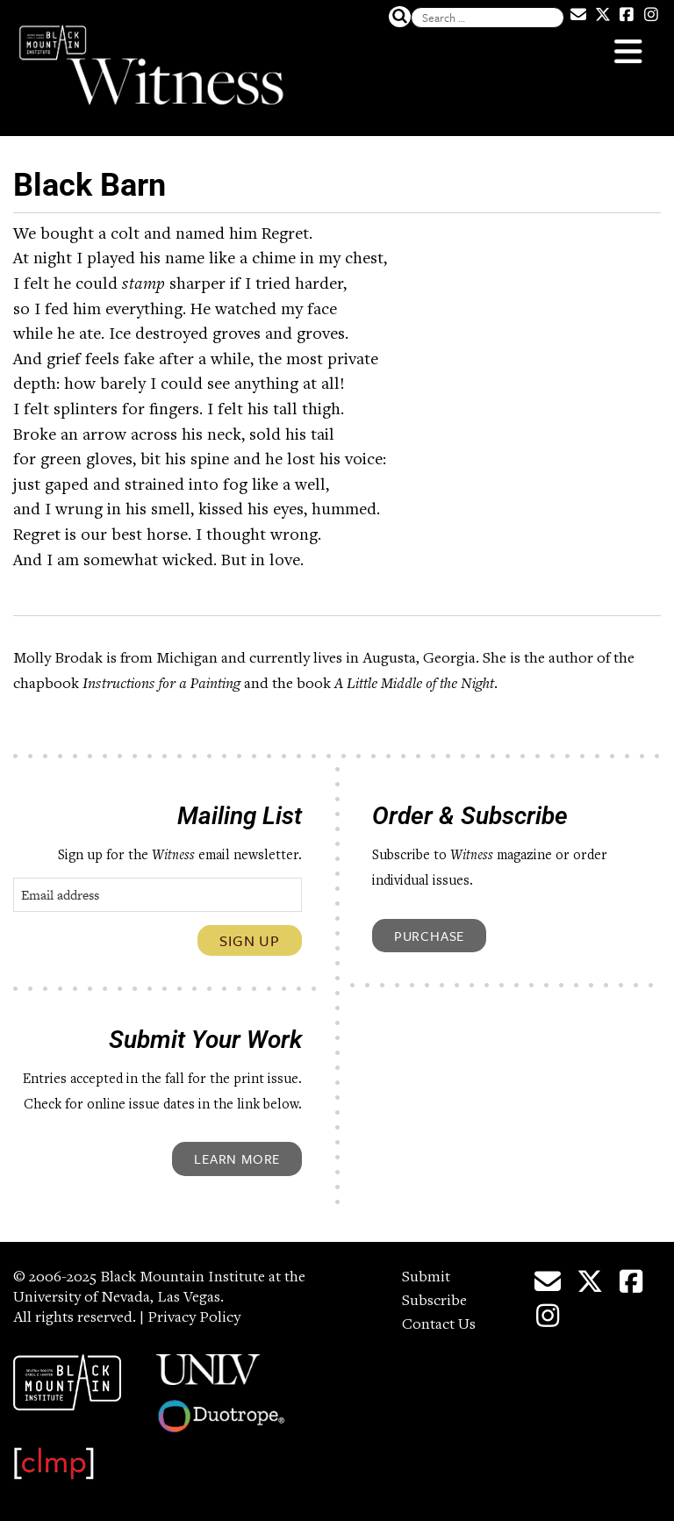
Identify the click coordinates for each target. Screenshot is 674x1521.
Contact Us (439, 1325)
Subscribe (434, 1301)
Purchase (429, 935)
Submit (426, 1278)
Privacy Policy (193, 1318)
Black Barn (89, 185)
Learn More (237, 1158)
